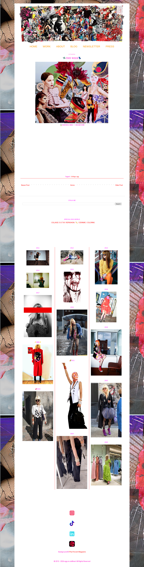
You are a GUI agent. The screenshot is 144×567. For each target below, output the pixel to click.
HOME (33, 46)
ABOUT (60, 46)
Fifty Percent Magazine (77, 552)
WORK (47, 46)
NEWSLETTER (91, 46)
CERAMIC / (83, 222)
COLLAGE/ (55, 222)
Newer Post (25, 185)
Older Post (119, 185)
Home (72, 185)
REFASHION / (70, 222)
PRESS (110, 46)
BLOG (73, 46)
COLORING (91, 222)
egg (77, 176)
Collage (73, 176)
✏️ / (77, 222)
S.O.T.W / (62, 222)
